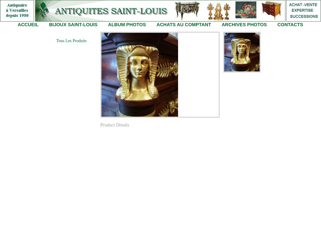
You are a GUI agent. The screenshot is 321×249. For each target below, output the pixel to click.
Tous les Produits (71, 40)
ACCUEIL (28, 24)
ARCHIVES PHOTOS (244, 24)
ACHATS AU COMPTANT (184, 24)
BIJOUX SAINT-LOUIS (73, 24)
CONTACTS (290, 24)
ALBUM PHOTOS (127, 24)
